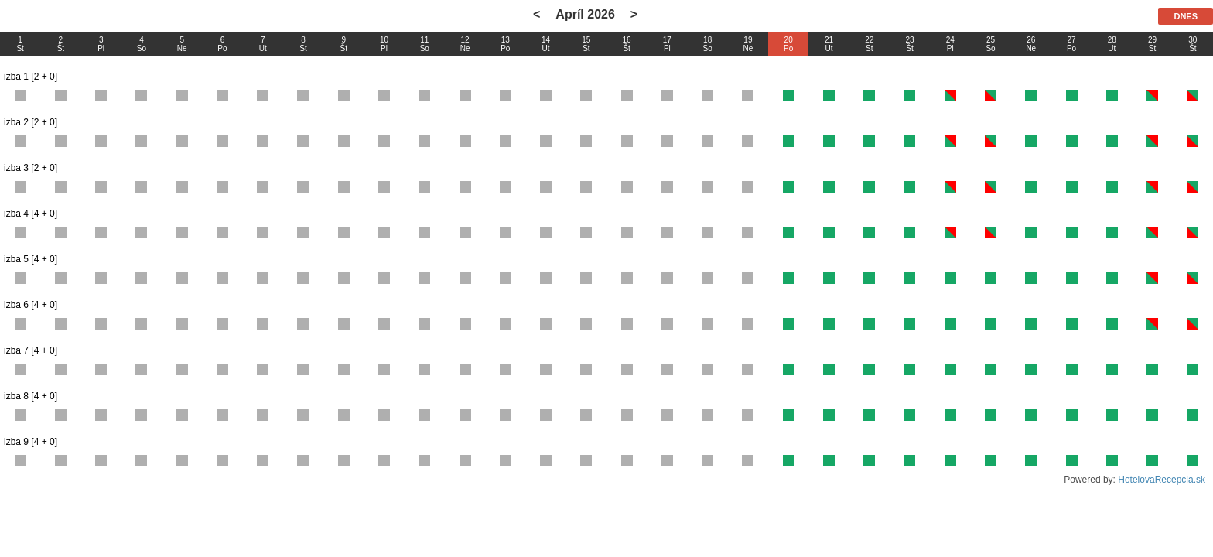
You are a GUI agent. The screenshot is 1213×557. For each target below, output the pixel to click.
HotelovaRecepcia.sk (1161, 479)
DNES (1186, 16)
